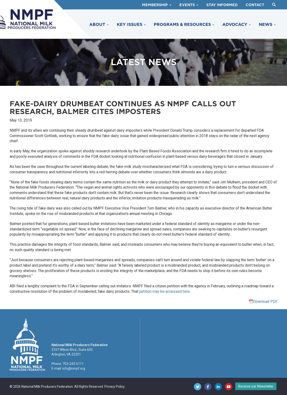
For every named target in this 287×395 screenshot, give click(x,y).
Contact (255, 5)
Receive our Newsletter (256, 386)
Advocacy (236, 24)
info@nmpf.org (73, 368)
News (267, 24)
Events (188, 5)
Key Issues (131, 24)
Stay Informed (222, 5)
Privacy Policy (114, 386)
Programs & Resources (184, 24)
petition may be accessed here (164, 291)
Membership (156, 5)
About (99, 24)
